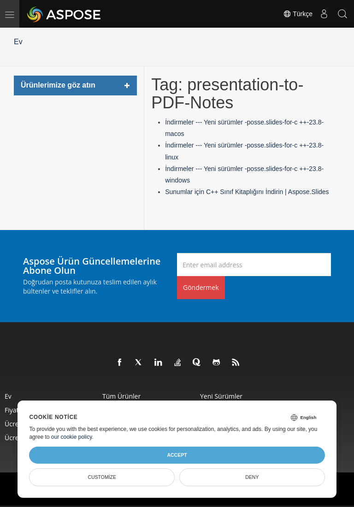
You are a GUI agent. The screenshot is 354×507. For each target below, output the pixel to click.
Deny (252, 477)
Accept (177, 455)
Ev (18, 42)
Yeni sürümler (221, 396)
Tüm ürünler (121, 396)
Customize (102, 477)
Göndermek (201, 287)
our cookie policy (71, 437)
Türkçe (298, 14)
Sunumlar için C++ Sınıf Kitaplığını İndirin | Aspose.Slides (247, 191)
